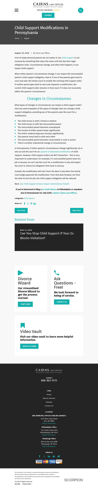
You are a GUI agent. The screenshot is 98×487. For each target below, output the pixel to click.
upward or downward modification (55, 151)
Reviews (49, 402)
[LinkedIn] (49, 456)
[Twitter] (44, 456)
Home (49, 395)
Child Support (29, 198)
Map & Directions (49, 423)
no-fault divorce (49, 189)
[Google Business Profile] (54, 456)
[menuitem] (17, 484)
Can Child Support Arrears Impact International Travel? (44, 184)
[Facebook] (39, 456)
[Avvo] (58, 456)
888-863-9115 (49, 380)
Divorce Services (49, 398)
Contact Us (49, 406)
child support (68, 58)
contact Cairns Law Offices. (64, 193)
